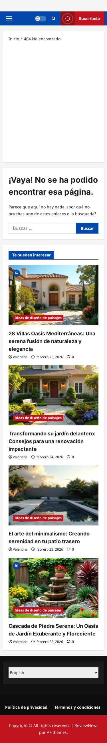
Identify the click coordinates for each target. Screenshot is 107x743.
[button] (9, 19)
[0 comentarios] (70, 356)
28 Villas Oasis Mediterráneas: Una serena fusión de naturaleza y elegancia (52, 341)
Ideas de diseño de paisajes (38, 317)
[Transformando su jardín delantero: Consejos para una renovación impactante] (53, 395)
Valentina (20, 356)
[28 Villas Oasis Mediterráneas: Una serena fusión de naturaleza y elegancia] (53, 295)
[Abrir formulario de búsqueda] (53, 18)
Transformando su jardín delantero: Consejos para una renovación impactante (52, 441)
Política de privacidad (26, 707)
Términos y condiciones (77, 707)
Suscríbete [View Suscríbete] (80, 18)
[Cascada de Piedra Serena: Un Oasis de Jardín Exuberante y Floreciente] (53, 588)
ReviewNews (86, 725)
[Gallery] (16, 272)
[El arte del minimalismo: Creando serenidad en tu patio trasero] (53, 495)
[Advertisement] (53, 101)
